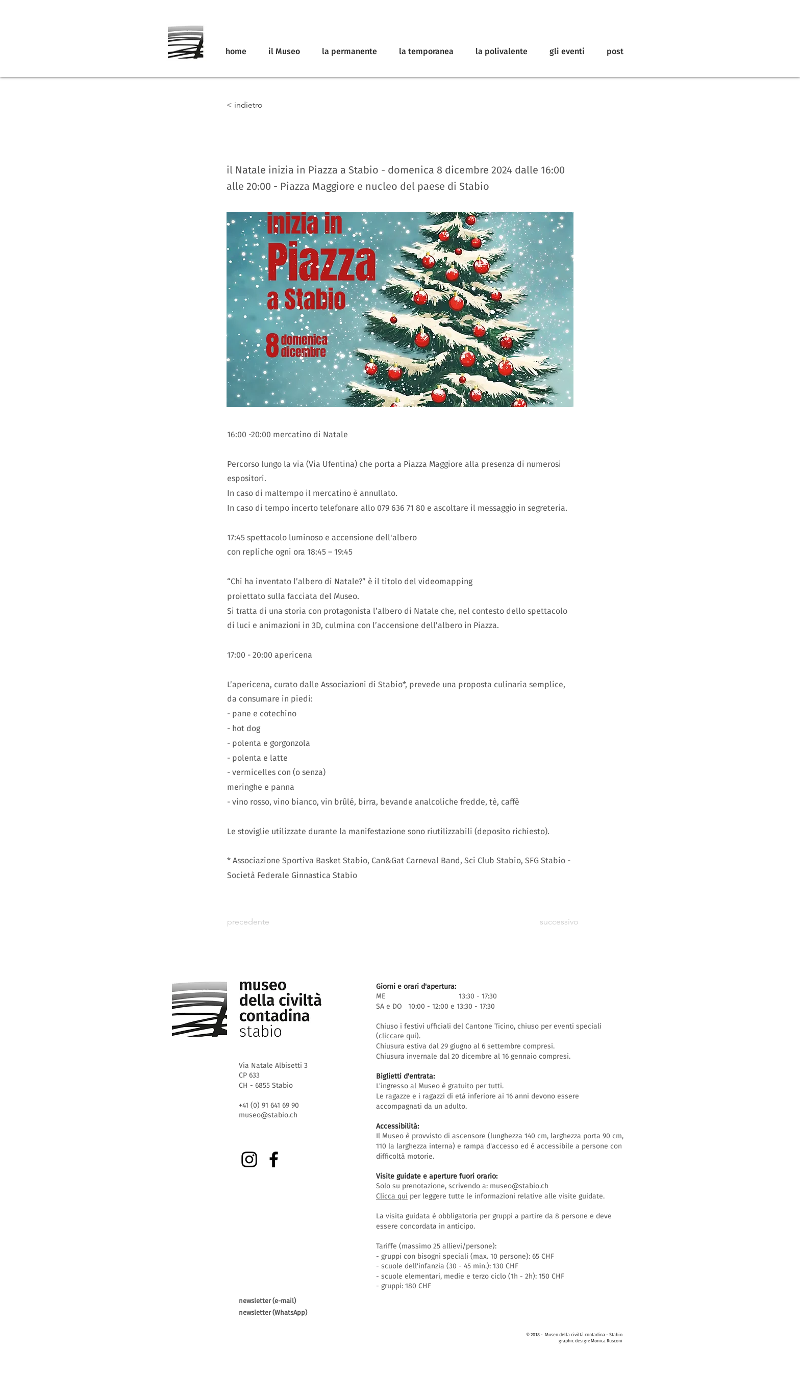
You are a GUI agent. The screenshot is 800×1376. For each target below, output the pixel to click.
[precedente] (260, 922)
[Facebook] (273, 1159)
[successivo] (553, 922)
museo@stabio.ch (519, 1186)
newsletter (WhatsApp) (273, 1312)
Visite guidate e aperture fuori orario (436, 1176)
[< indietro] (260, 105)
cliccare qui (397, 1036)
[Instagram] (249, 1159)
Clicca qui (392, 1196)
